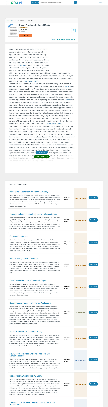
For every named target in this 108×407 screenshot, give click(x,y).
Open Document (25, 35)
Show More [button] (42, 152)
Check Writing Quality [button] (42, 156)
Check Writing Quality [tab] (68, 39)
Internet (68, 100)
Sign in (100, 2)
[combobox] (35, 2)
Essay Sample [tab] (56, 39)
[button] (7, 3)
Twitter (66, 86)
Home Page (9, 20)
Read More (93, 198)
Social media (21, 65)
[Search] (75, 2)
